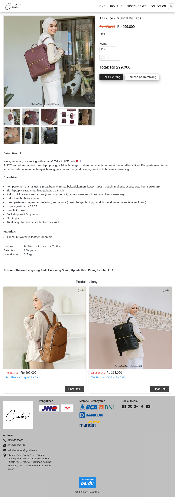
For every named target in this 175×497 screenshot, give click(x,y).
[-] (124, 406)
